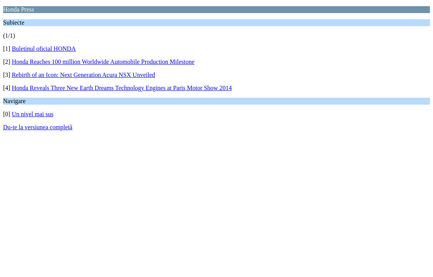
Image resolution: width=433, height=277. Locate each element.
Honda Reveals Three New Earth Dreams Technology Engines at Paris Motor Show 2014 (122, 88)
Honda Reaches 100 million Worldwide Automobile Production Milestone (103, 61)
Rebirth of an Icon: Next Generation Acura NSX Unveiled (83, 75)
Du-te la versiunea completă (37, 127)
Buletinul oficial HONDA (44, 48)
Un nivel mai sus (32, 114)
